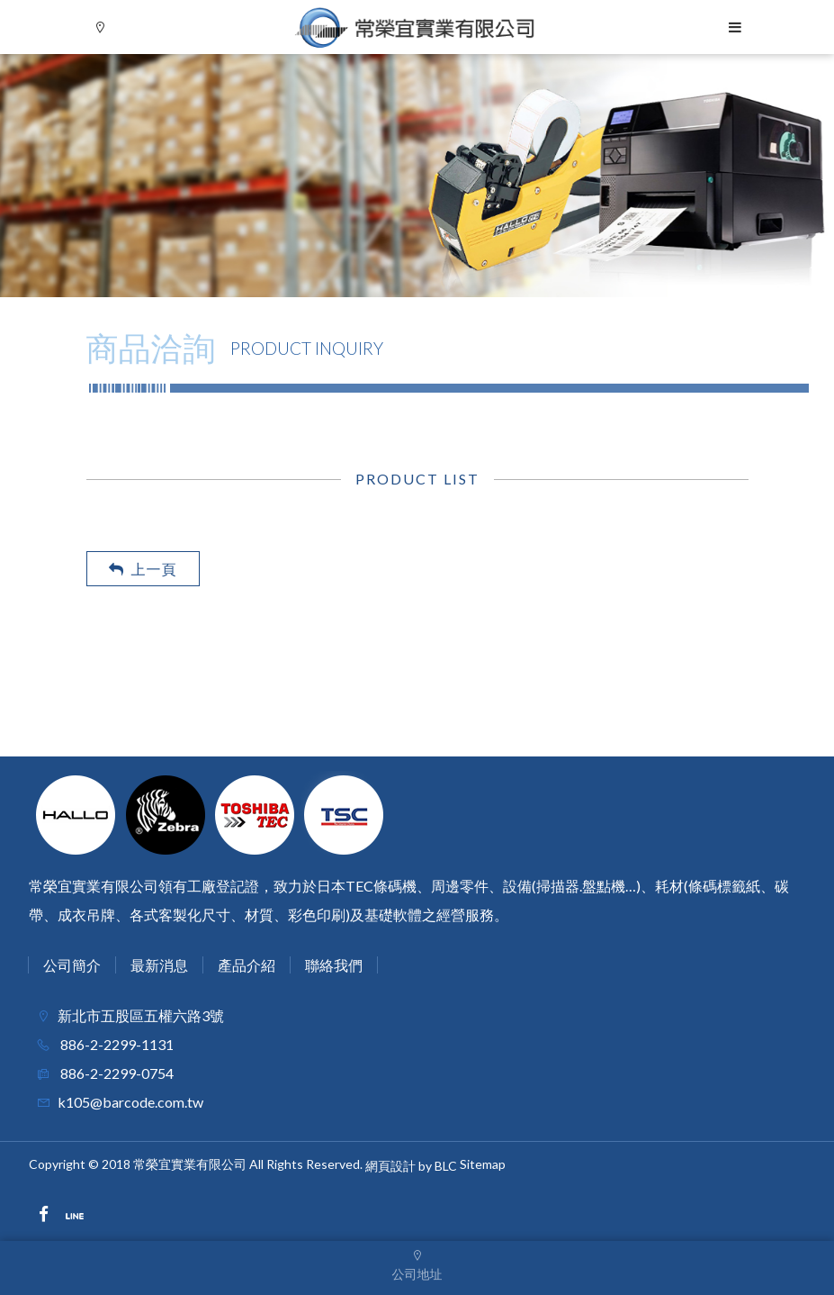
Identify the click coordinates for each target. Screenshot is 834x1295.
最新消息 (159, 965)
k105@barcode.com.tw (130, 1101)
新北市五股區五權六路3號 (141, 1015)
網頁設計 (390, 1166)
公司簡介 (72, 965)
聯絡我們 (334, 965)
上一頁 (143, 568)
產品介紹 (246, 965)
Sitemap (483, 1164)
